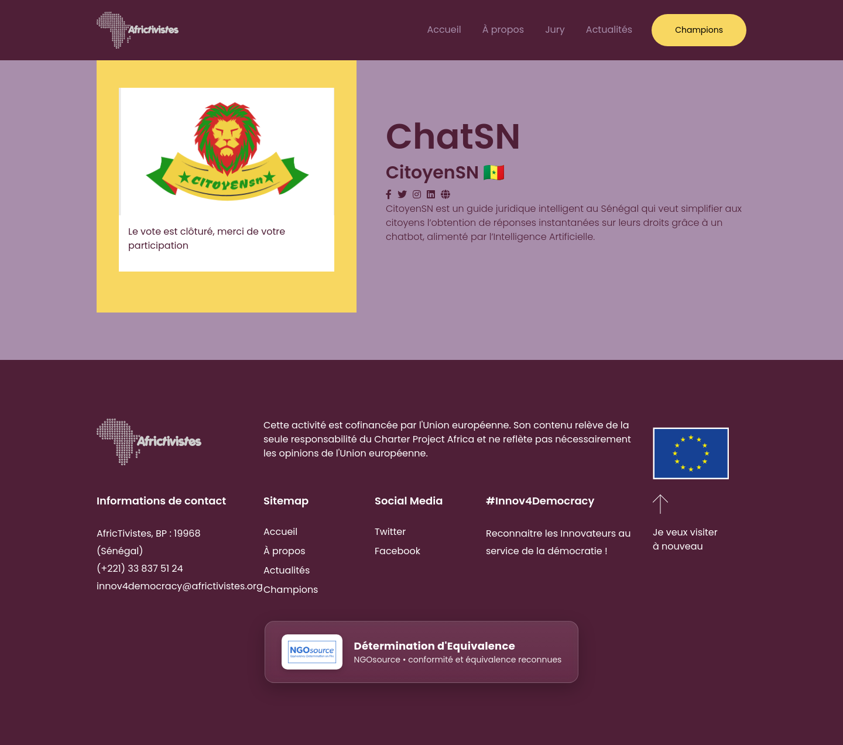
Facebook (397, 551)
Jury (555, 29)
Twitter (390, 531)
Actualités (609, 29)
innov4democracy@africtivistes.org (180, 586)
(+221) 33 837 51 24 (140, 568)
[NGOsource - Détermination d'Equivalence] (422, 666)
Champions (290, 589)
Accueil (444, 29)
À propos (503, 29)
